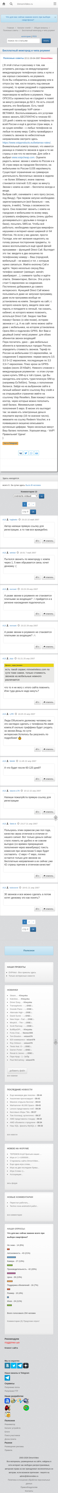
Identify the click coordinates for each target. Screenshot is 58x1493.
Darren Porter (16, 1050)
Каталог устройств (12, 1428)
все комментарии (14, 1215)
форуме (24, 1148)
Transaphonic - (16, 1006)
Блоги (7, 1432)
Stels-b (13, 824)
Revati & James (17, 1053)
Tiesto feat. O (16, 1046)
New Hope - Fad (17, 1019)
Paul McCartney (17, 1060)
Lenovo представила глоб (22, 1109)
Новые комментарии (20, 1197)
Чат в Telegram (10, 443)
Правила (8, 1450)
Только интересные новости (22, 976)
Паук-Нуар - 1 (16, 1056)
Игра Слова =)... (17, 1171)
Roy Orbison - (16, 1043)
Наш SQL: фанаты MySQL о (23, 1126)
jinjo (11, 658)
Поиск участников (12, 1435)
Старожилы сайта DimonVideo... (25, 1161)
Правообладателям (29, 1487)
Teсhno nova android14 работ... (24, 1206)
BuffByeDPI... (16, 1029)
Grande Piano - (17, 1009)
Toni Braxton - (16, 1036)
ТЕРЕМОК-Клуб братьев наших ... (26, 1154)
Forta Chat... (15, 1033)
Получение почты (12, 1387)
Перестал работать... (20, 1203)
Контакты (29, 1491)
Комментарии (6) (15, 1321)
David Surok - (16, 1016)
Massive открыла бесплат (22, 1102)
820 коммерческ (17, 1040)
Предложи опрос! (31, 1321)
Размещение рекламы (14, 1446)
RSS (34, 36)
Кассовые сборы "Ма (19, 1112)
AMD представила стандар (22, 1119)
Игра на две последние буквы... (24, 1167)
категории (26, 36)
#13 (4, 519)
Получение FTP (11, 1391)
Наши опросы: (16, 1229)
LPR (12, 714)
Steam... (13, 995)
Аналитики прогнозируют (22, 1098)
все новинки (12, 1076)
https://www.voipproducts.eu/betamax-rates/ (26, 142)
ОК (33, 512)
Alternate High (16, 1012)
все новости (12, 1135)
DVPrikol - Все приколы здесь (22, 972)
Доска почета (10, 1439)
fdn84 (12, 761)
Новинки (12, 990)
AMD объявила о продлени (22, 1122)
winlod (13, 553)
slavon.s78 (15, 791)
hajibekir (13, 519)
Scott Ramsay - (17, 1026)
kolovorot (14, 888)
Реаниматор (10, 1424)
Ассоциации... (16, 1174)
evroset (13, 589)
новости (26, 1089)
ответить (48, 541)
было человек (33, 485)
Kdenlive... (14, 999)
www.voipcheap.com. (23, 157)
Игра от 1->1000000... (20, 1157)
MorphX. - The (16, 1022)
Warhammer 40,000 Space (22, 1105)
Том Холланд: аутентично (22, 1115)
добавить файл (17, 1070)
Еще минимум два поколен (22, 1095)
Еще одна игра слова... (20, 1164)
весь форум (12, 1183)
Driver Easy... (16, 1002)
